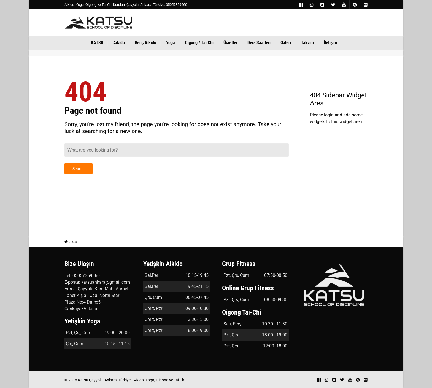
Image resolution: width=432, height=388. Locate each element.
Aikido (119, 42)
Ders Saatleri (259, 42)
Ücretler (230, 42)
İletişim (330, 42)
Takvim (307, 42)
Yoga (170, 42)
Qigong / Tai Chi (199, 42)
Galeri (285, 42)
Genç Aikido (145, 42)
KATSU (97, 42)
